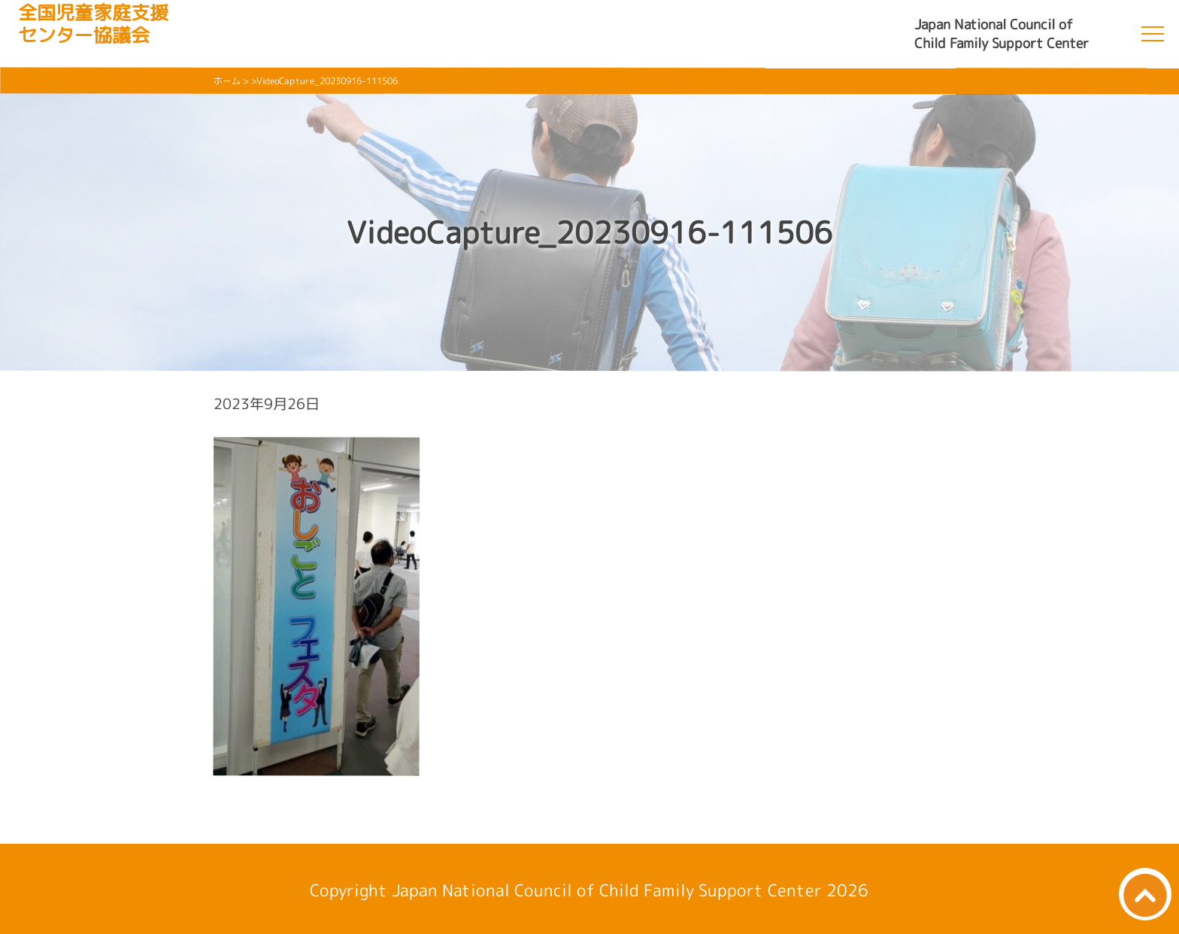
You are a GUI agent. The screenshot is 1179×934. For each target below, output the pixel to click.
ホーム (227, 80)
